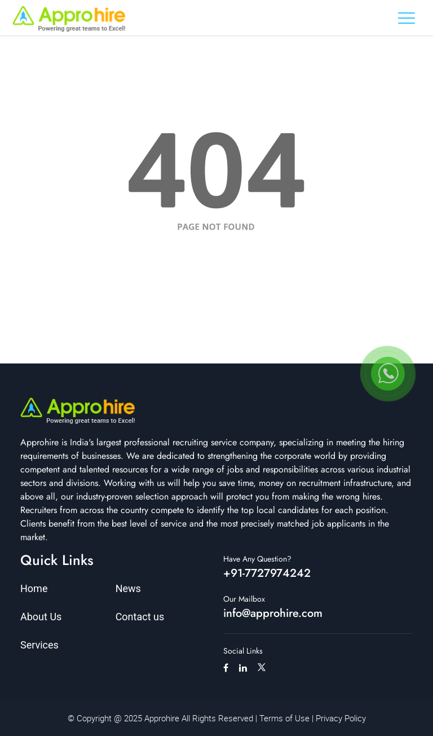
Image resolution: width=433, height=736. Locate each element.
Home (33, 588)
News (128, 588)
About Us (40, 617)
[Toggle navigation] (406, 18)
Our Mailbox (244, 598)
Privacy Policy (341, 718)
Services (39, 645)
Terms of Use (284, 718)
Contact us (140, 617)
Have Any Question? (257, 558)
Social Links (243, 650)
